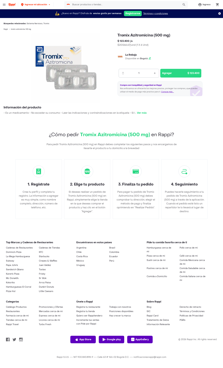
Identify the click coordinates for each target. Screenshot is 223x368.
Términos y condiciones (155, 13)
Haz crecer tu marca (120, 315)
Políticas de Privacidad (191, 315)
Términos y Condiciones (192, 311)
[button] (36, 4)
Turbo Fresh (45, 324)
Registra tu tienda (85, 311)
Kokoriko (10, 282)
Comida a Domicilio (157, 276)
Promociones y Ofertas (51, 307)
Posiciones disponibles (121, 311)
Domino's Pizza (13, 252)
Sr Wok (42, 278)
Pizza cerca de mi (156, 255)
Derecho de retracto (190, 307)
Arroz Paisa (45, 282)
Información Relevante (158, 324)
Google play (111, 339)
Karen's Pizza (12, 273)
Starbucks (44, 256)
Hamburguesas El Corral (18, 287)
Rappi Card (152, 315)
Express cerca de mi (49, 315)
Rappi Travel (12, 324)
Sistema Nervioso (35, 23)
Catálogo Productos (16, 307)
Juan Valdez (45, 265)
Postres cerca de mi (157, 268)
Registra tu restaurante (88, 307)
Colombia (114, 252)
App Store (83, 339)
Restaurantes (13, 311)
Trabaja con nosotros (120, 307)
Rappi (6, 29)
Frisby (42, 273)
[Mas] (155, 73)
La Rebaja (131, 54)
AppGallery (140, 339)
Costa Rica (82, 256)
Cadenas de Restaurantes (19, 247)
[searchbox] (125, 4)
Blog (149, 307)
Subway (10, 260)
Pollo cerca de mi (189, 247)
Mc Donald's (12, 278)
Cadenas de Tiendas (49, 247)
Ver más (142, 112)
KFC (41, 252)
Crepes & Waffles (48, 260)
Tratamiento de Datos (158, 320)
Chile (79, 252)
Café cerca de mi (189, 255)
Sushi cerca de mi (156, 260)
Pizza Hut (10, 291)
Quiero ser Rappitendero (89, 315)
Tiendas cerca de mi (16, 320)
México (80, 260)
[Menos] (123, 73)
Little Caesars (46, 291)
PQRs (182, 320)
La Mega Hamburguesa (18, 256)
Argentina (81, 247)
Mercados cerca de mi (51, 311)
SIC (148, 311)
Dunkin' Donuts (46, 287)
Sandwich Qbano (15, 269)
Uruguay (80, 265)
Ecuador (113, 256)
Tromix (46, 23)
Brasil (112, 247)
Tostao (42, 269)
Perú (111, 260)
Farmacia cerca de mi (17, 315)
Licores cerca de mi (49, 320)
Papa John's (12, 265)
